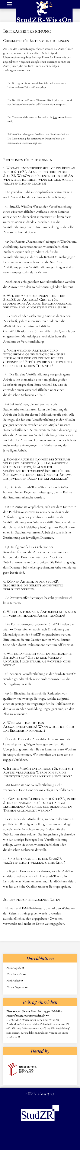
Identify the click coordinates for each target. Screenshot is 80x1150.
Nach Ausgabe (13, 968)
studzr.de (11, 1037)
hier (55, 117)
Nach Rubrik (13, 980)
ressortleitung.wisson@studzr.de (25, 1015)
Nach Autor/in (14, 974)
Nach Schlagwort (15, 987)
